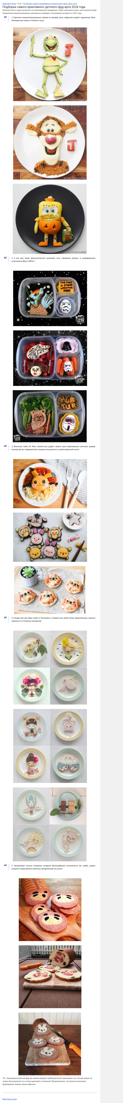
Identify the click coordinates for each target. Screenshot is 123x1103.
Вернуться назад (10, 1099)
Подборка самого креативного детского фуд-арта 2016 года (50, 4)
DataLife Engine (9, 4)
